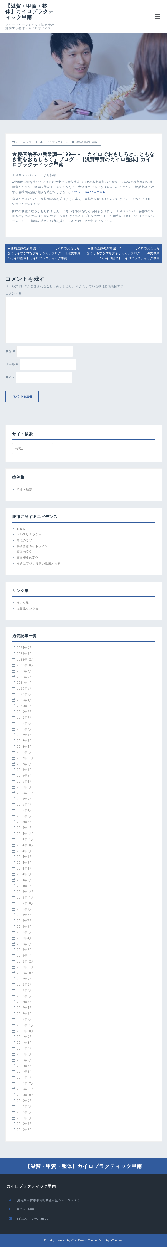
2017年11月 (25, 758)
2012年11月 (25, 967)
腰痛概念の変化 (28, 557)
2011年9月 (24, 1036)
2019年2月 (24, 712)
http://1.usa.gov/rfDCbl (89, 192)
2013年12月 (25, 892)
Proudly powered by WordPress (65, 1240)
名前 (10, 351)
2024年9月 (24, 648)
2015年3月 (24, 816)
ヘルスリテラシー (29, 534)
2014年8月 (24, 851)
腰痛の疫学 (24, 552)
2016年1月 (24, 787)
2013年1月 (24, 955)
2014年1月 (24, 886)
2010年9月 (24, 1100)
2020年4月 (24, 700)
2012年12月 (25, 961)
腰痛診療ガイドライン (32, 546)
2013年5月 (24, 932)
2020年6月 (24, 688)
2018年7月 (24, 729)
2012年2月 (24, 1019)
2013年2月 (24, 949)
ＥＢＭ (21, 528)
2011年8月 (24, 1042)
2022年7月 (24, 671)
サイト (10, 377)
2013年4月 (24, 938)
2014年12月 (25, 833)
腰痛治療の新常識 (86, 142)
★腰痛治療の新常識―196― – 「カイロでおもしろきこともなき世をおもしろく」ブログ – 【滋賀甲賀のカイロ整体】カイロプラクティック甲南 (44, 253)
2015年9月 (24, 799)
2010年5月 (24, 1118)
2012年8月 (24, 984)
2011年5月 (24, 1060)
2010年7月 (24, 1106)
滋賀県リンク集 (28, 608)
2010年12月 (25, 1083)
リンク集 (23, 602)
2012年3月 (24, 1013)
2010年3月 (24, 1124)
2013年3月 (24, 944)
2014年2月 (24, 880)
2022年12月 (25, 659)
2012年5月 (24, 1002)
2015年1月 (24, 828)
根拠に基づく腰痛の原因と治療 (39, 563)
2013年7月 (24, 920)
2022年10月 (25, 665)
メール (12, 364)
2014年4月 (24, 868)
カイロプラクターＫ (56, 142)
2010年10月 (25, 1095)
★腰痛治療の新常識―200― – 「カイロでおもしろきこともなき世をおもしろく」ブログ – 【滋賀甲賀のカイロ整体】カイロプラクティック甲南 (123, 253)
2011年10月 (25, 1031)
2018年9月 (24, 717)
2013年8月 (24, 915)
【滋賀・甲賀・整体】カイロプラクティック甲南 (29, 11)
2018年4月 (24, 746)
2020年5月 (24, 694)
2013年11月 (25, 897)
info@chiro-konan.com (34, 1218)
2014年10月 (25, 845)
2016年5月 (24, 775)
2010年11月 (25, 1089)
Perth (102, 1240)
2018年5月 (24, 740)
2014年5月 (24, 862)
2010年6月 (24, 1112)
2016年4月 (24, 781)
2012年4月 (24, 1008)
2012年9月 (24, 979)
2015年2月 (24, 822)
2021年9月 (24, 677)
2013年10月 (25, 903)
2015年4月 (24, 810)
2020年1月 (24, 706)
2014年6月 (24, 856)
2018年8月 (24, 723)
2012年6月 (24, 996)
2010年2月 (24, 1129)
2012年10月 (25, 973)
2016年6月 (24, 769)
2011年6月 (24, 1054)
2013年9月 (24, 909)
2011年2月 (24, 1071)
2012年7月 (24, 990)
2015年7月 (24, 804)
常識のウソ (24, 540)
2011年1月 (24, 1077)
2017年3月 (24, 764)
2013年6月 (24, 926)
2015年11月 (25, 793)
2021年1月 (24, 682)
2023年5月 (24, 653)
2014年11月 (25, 839)
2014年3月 (24, 874)
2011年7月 (24, 1048)
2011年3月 (24, 1066)
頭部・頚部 (24, 489)
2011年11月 (25, 1025)
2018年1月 (24, 752)
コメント (13, 293)
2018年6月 (24, 735)
